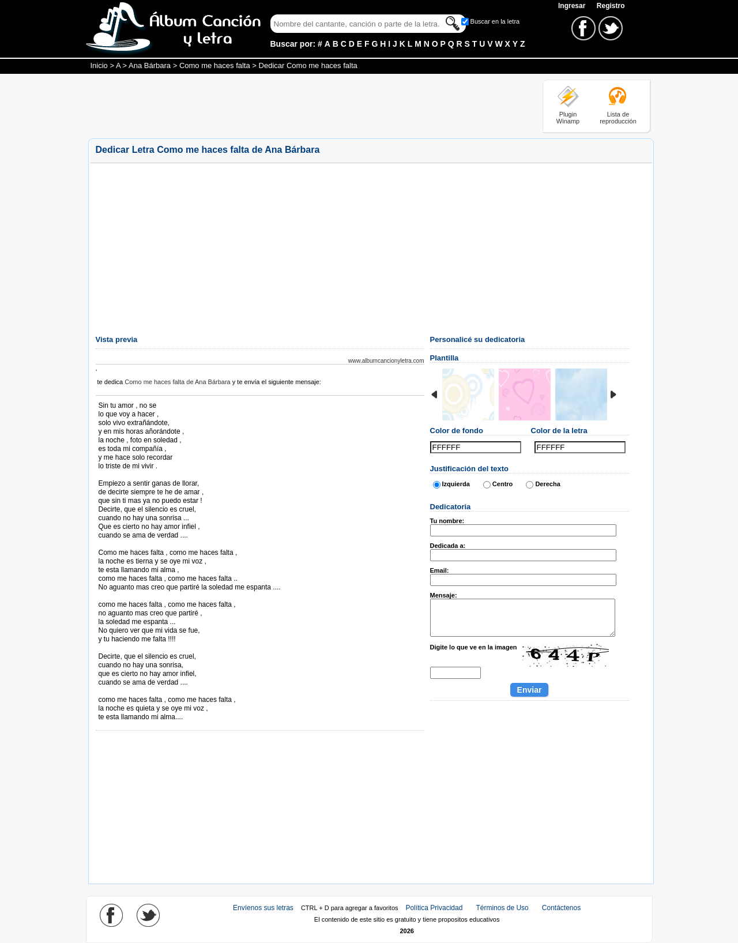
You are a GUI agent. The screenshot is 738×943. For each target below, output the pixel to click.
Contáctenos (561, 908)
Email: (439, 570)
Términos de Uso (502, 908)
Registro (611, 6)
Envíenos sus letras (263, 908)
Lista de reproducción (618, 118)
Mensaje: (443, 595)
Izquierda (456, 483)
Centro (502, 483)
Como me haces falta (214, 65)
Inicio (99, 65)
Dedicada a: (448, 545)
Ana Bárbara (150, 65)
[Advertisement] (298, 106)
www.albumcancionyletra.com (386, 361)
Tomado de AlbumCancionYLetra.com (147, 691)
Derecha (547, 483)
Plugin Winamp (567, 118)
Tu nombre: (447, 520)
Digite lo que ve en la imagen (473, 647)
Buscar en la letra (495, 21)
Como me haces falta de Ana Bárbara (177, 381)
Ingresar (573, 6)
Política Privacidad (434, 908)
